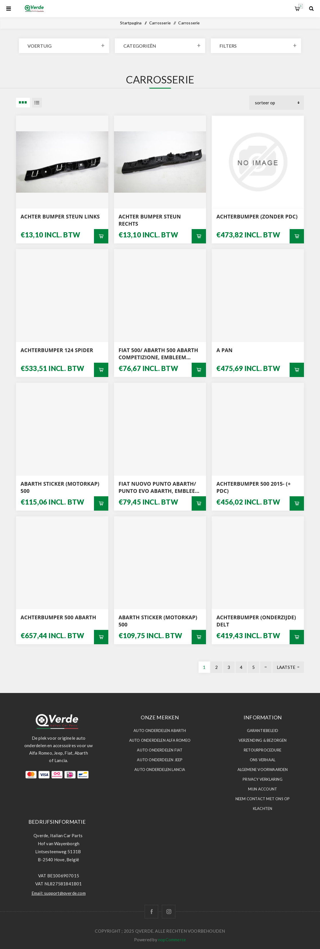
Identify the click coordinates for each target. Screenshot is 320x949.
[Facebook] (151, 911)
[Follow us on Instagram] (168, 911)
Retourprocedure (262, 750)
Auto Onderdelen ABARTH (160, 730)
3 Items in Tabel (23, 103)
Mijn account (262, 789)
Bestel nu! (101, 236)
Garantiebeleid (262, 730)
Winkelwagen (301, 6)
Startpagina (131, 22)
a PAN (224, 350)
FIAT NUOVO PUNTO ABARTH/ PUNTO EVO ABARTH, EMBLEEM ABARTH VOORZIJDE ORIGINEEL (159, 487)
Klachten (262, 808)
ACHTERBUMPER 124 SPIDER (57, 350)
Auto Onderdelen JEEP (159, 759)
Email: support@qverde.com (59, 893)
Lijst (37, 103)
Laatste (286, 667)
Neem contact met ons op (262, 798)
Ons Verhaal (262, 759)
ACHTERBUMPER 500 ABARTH (58, 617)
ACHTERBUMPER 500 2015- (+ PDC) (253, 487)
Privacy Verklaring (262, 779)
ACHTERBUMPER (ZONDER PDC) (256, 216)
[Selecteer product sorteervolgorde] (276, 102)
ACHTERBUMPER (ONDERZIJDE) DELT (256, 621)
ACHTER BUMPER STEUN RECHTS (150, 220)
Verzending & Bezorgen (263, 740)
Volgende (266, 667)
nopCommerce (172, 939)
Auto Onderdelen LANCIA (159, 769)
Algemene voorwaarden (262, 769)
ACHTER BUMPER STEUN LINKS (60, 216)
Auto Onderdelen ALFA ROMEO (160, 740)
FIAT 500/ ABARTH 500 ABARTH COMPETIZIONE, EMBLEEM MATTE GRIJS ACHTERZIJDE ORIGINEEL (158, 354)
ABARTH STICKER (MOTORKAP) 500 (60, 487)
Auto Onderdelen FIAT (159, 750)
